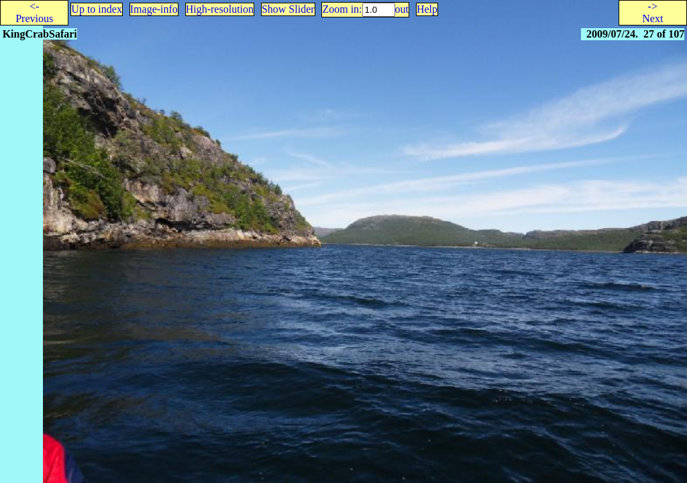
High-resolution (220, 9)
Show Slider (288, 9)
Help (427, 9)
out (402, 9)
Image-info (154, 9)
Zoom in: (342, 9)
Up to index (96, 9)
